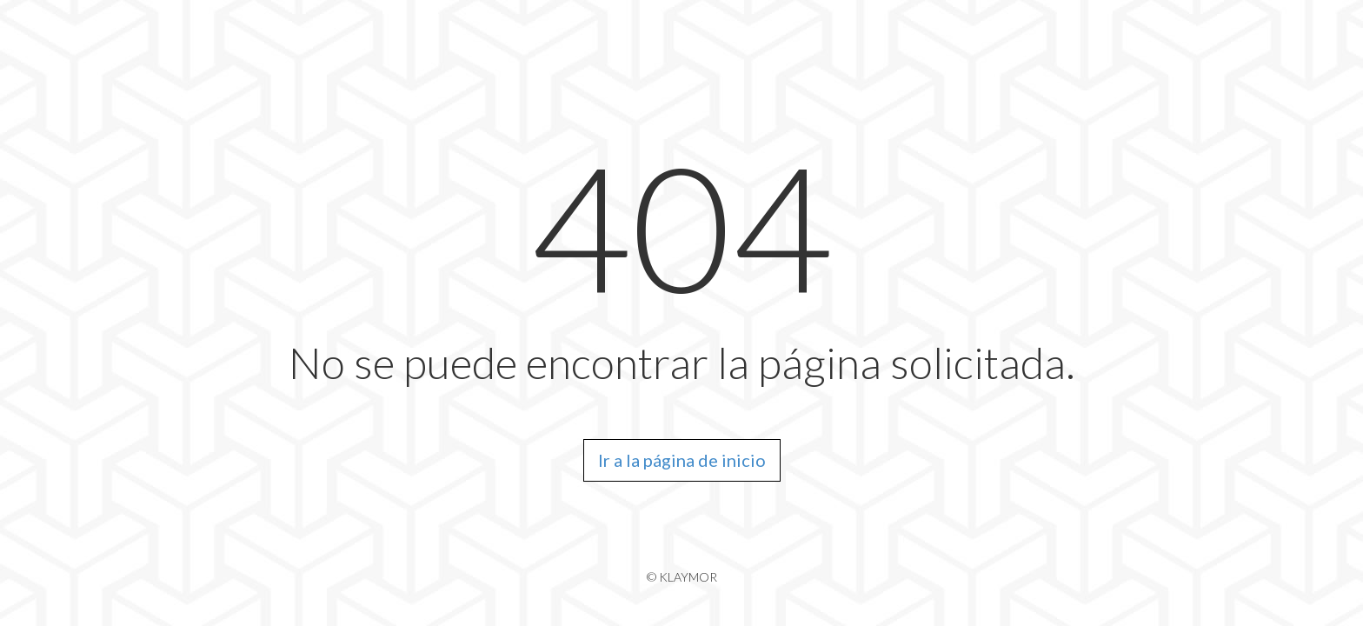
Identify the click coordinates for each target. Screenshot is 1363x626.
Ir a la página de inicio (682, 460)
